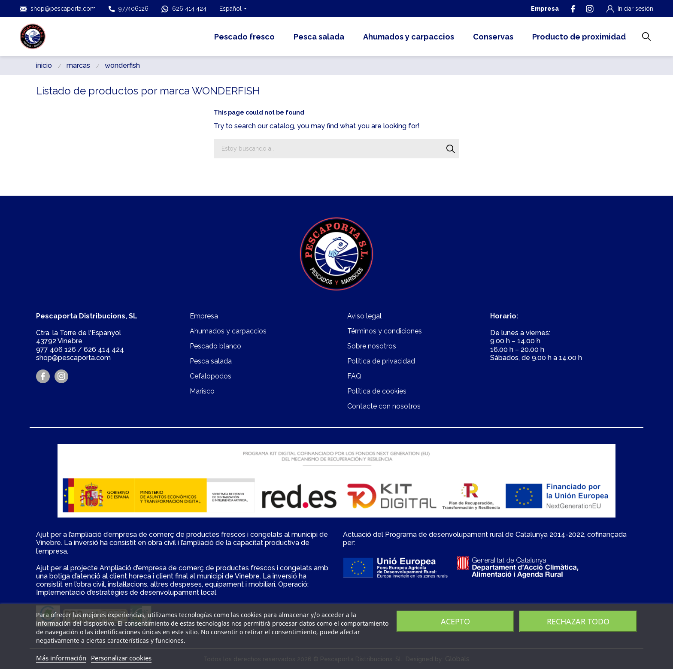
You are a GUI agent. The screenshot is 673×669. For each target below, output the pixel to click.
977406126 (129, 8)
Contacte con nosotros (384, 406)
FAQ (354, 376)
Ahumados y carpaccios (408, 36)
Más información (61, 658)
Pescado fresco (244, 36)
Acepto (455, 621)
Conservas (493, 36)
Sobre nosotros (371, 346)
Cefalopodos (210, 376)
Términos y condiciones (384, 331)
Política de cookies (376, 391)
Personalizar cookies (121, 658)
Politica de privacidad (381, 361)
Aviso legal (364, 316)
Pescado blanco (215, 346)
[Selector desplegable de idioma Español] (233, 8)
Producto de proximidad (579, 36)
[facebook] (573, 8)
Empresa (545, 8)
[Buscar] (450, 148)
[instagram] (590, 8)
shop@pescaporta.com (58, 8)
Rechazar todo (578, 621)
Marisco (202, 391)
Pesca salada (319, 36)
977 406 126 (56, 349)
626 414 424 (183, 8)
